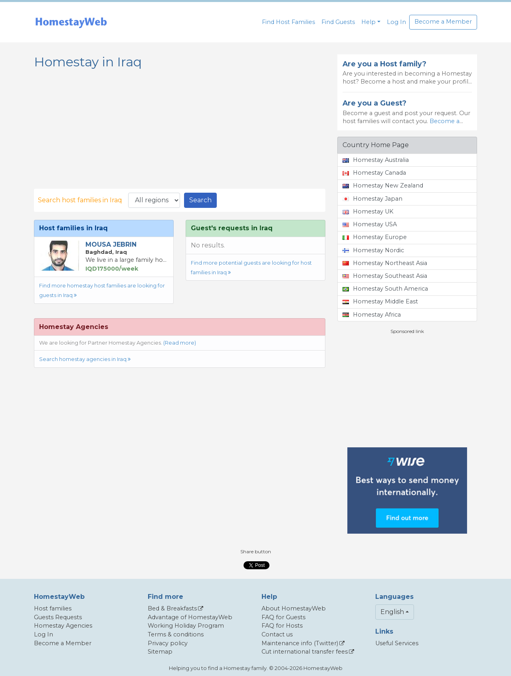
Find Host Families (288, 22)
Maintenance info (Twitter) (299, 643)
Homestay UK (368, 211)
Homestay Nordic (373, 250)
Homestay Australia (376, 160)
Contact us (277, 634)
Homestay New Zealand (383, 185)
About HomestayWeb (293, 608)
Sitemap (160, 651)
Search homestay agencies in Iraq (85, 359)
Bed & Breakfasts (172, 608)
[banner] (71, 22)
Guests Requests (58, 617)
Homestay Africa (372, 314)
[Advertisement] (407, 391)
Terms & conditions (176, 634)
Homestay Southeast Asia (385, 275)
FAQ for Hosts (282, 625)
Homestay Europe (375, 237)
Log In (396, 22)
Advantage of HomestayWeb (190, 617)
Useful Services (396, 643)
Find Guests (338, 22)
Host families (52, 608)
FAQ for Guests (283, 617)
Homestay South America (385, 288)
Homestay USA (370, 224)
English (392, 612)
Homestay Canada (374, 172)
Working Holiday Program (186, 625)
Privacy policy (168, 643)
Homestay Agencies (63, 625)
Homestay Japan (372, 198)
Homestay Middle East (380, 301)
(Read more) (179, 343)
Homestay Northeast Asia (385, 263)
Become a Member (443, 21)
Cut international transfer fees (304, 651)
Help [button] (368, 22)
